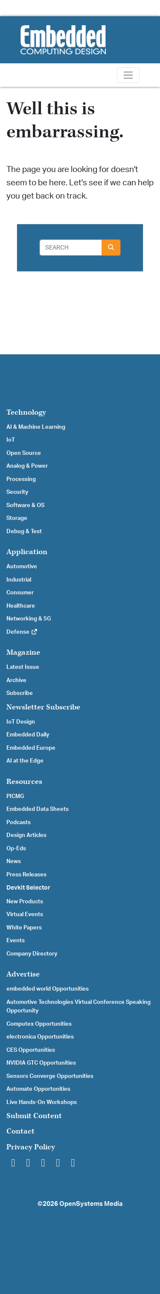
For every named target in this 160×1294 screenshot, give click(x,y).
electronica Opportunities (40, 1036)
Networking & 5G (28, 618)
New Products (24, 901)
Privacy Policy (30, 1147)
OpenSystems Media (90, 1204)
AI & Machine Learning (35, 427)
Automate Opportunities (38, 1089)
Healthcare (20, 605)
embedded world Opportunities (47, 988)
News (13, 861)
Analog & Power (27, 466)
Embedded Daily (27, 734)
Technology (26, 412)
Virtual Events (24, 914)
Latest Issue (22, 667)
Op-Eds (16, 848)
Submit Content (34, 1116)
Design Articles (26, 835)
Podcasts (18, 822)
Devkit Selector (28, 888)
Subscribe (19, 693)
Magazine (23, 652)
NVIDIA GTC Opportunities (41, 1062)
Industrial (18, 579)
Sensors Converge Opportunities (49, 1076)
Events (15, 940)
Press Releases (26, 874)
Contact (20, 1131)
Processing (21, 479)
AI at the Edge (25, 760)
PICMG (15, 796)
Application (26, 552)
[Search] (71, 247)
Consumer (20, 592)
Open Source (23, 453)
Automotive (21, 566)
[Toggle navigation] (128, 75)
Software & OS (25, 505)
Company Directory (31, 953)
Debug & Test (24, 531)
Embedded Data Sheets (37, 809)
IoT (10, 439)
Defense (22, 632)
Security (17, 492)
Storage (16, 518)
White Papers (24, 927)
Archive (16, 680)
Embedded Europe (30, 748)
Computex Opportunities (39, 1024)
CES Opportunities (30, 1050)
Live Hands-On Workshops (41, 1102)
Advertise (23, 974)
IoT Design (20, 721)
